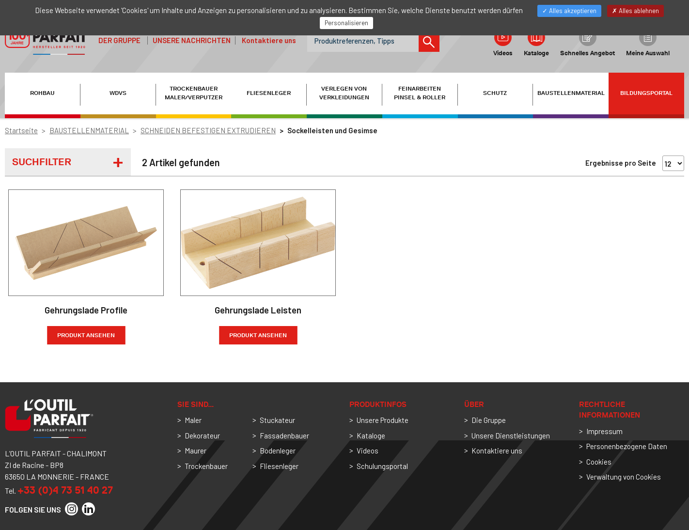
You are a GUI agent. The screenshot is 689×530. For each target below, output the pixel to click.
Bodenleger (278, 450)
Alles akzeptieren (569, 11)
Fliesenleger (279, 466)
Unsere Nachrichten (192, 40)
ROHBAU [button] (42, 93)
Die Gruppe (488, 420)
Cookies (598, 461)
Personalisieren (346, 23)
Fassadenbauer (284, 435)
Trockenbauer (206, 466)
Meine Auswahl (648, 43)
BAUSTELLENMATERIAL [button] (571, 93)
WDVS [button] (118, 93)
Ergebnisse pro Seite (620, 162)
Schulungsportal (382, 466)
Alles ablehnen (635, 11)
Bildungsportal (646, 93)
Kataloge (536, 43)
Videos (503, 43)
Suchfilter (41, 162)
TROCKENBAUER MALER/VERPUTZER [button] (193, 93)
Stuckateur (277, 420)
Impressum (604, 431)
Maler (193, 420)
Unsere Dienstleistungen (510, 435)
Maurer (195, 450)
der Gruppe (119, 40)
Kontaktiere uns (269, 40)
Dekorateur (202, 435)
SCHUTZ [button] (495, 93)
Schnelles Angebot (587, 43)
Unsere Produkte (382, 420)
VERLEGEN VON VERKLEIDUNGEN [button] (344, 93)
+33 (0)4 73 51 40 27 (65, 490)
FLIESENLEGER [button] (269, 93)
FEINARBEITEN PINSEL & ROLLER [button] (419, 93)
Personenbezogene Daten (626, 446)
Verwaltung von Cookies (623, 476)
